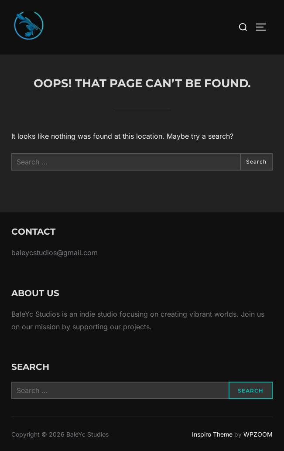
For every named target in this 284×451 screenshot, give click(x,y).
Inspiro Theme (212, 434)
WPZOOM (258, 434)
